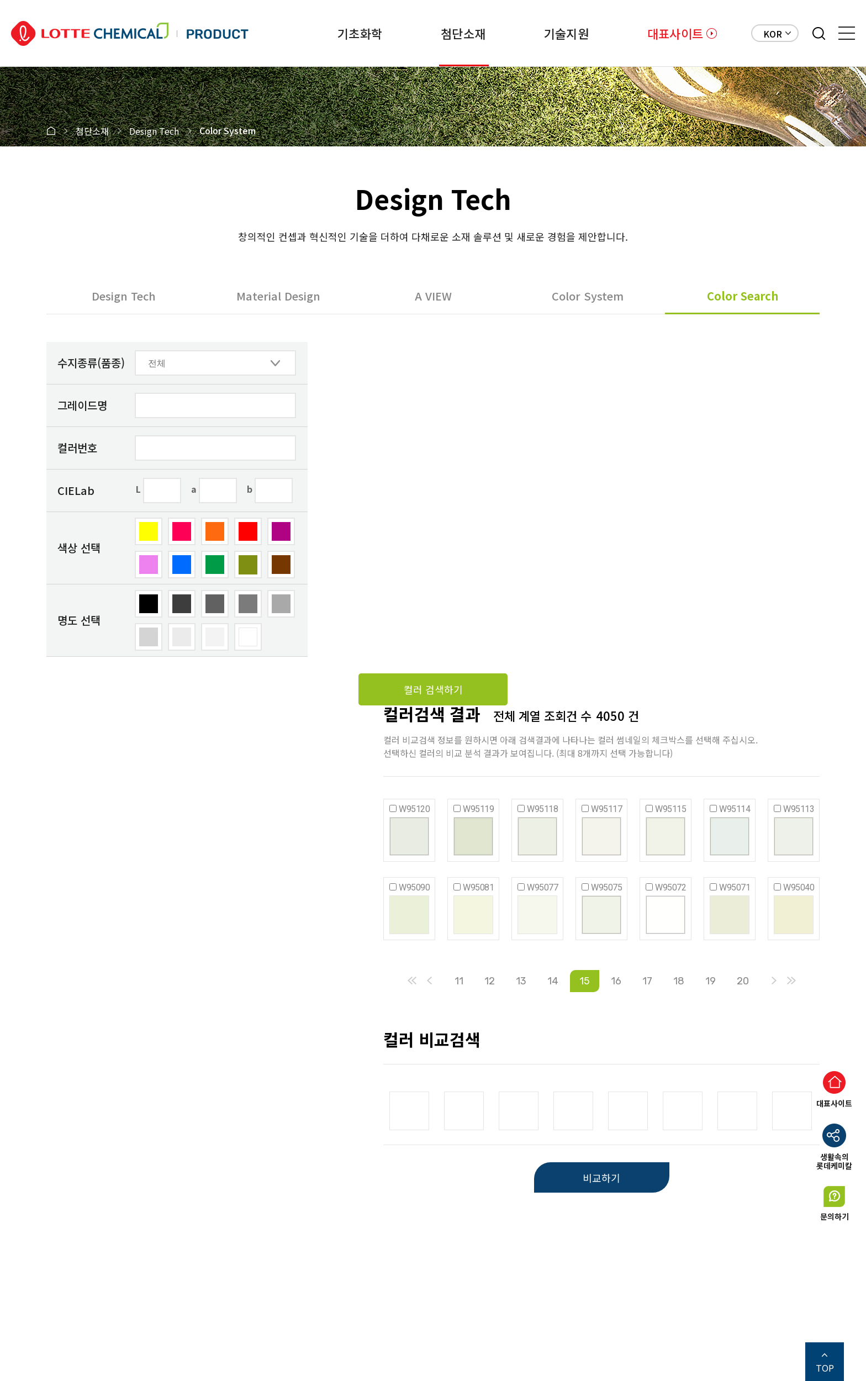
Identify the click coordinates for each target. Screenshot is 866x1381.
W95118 (542, 809)
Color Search (742, 296)
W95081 (478, 887)
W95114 (734, 809)
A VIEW (433, 296)
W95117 (606, 809)
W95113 (798, 809)
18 (678, 981)
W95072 (670, 887)
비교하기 (601, 1178)
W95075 (606, 887)
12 (489, 981)
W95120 (414, 809)
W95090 (414, 887)
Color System (588, 296)
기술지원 (566, 33)
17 (647, 981)
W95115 (670, 809)
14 (552, 981)
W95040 (798, 887)
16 (616, 981)
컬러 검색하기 (433, 689)
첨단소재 (463, 33)
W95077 (542, 887)
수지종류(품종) (91, 363)
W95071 (734, 887)
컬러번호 (77, 448)
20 (743, 981)
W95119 (478, 809)
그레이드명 (82, 405)
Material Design (278, 296)
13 (521, 981)
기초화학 (359, 33)
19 (710, 981)
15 (584, 981)
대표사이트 (675, 33)
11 (459, 981)
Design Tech (124, 296)
